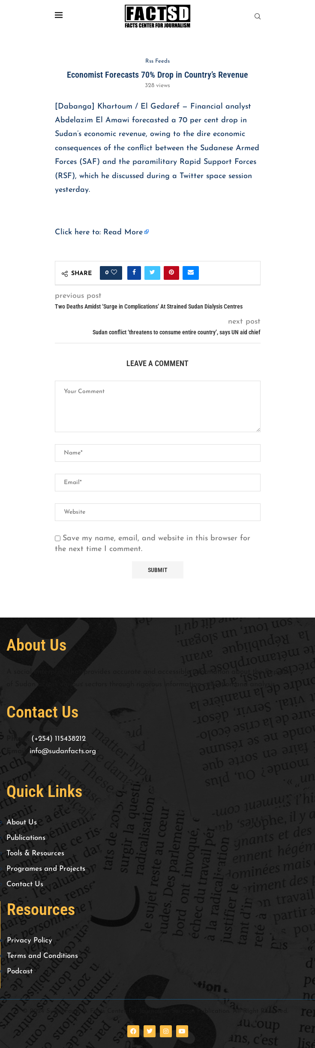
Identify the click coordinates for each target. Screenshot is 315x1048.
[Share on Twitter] (152, 273)
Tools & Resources (35, 853)
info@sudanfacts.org (63, 751)
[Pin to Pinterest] (171, 273)
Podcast (20, 971)
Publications (25, 838)
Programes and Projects (45, 868)
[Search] (258, 16)
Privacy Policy (29, 940)
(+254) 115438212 (58, 738)
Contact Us (24, 884)
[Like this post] (114, 273)
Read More (123, 232)
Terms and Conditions (42, 956)
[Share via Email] (191, 273)
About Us (21, 822)
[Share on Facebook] (134, 273)
